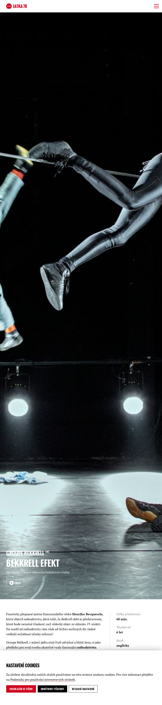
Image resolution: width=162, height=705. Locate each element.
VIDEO (17, 583)
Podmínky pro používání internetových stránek (42, 679)
